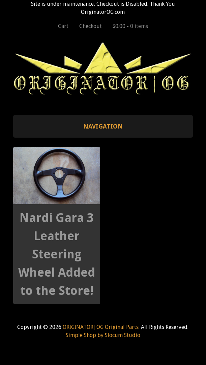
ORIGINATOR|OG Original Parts (101, 327)
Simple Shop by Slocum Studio (103, 335)
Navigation (103, 126)
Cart (63, 26)
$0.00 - (130, 26)
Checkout (90, 26)
